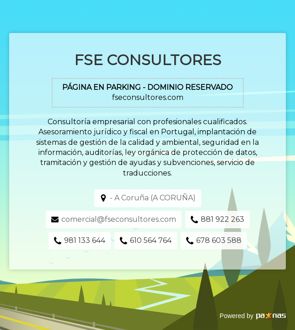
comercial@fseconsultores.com (118, 219)
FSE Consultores (147, 60)
